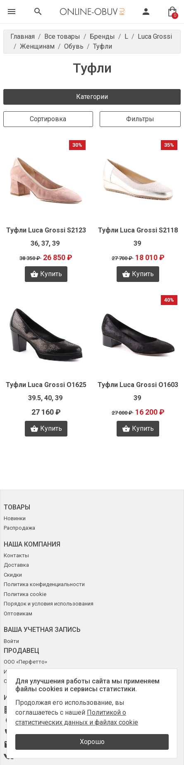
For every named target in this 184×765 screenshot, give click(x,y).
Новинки (15, 518)
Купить (46, 274)
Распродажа (19, 528)
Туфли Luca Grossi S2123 (46, 230)
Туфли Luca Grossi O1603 (138, 385)
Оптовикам (18, 613)
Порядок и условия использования (48, 604)
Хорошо (92, 742)
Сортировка (48, 119)
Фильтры (140, 119)
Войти (11, 641)
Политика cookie (25, 594)
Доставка (16, 565)
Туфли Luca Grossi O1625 (46, 385)
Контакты (16, 555)
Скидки (13, 575)
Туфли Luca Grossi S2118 (138, 230)
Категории (92, 97)
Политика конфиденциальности (44, 584)
